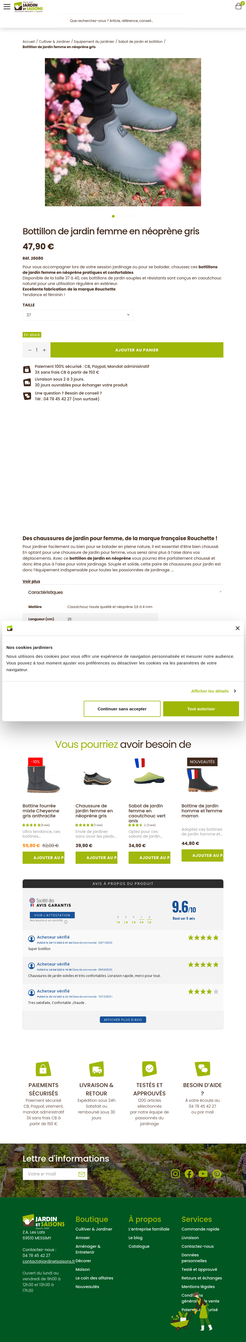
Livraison (190, 1238)
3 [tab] (121, 216)
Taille (29, 305)
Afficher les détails (210, 691)
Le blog (136, 1238)
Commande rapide (200, 1229)
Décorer (83, 1261)
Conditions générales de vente (201, 1298)
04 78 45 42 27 (202, 1106)
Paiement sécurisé (200, 1310)
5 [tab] (128, 216)
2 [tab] (117, 216)
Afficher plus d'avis (123, 1020)
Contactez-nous (198, 1246)
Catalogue (139, 1246)
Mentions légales (198, 1286)
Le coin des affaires (94, 1278)
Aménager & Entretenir (88, 1249)
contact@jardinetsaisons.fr (49, 1261)
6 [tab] (132, 216)
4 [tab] (125, 216)
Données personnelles (194, 1258)
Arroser (83, 1238)
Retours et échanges (202, 1278)
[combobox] (78, 315)
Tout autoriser (201, 708)
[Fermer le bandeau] (238, 628)
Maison (83, 1269)
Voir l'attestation (52, 915)
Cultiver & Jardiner (94, 1229)
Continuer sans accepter (122, 708)
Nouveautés (87, 1286)
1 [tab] (113, 216)
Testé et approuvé (199, 1269)
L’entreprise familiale (149, 1229)
